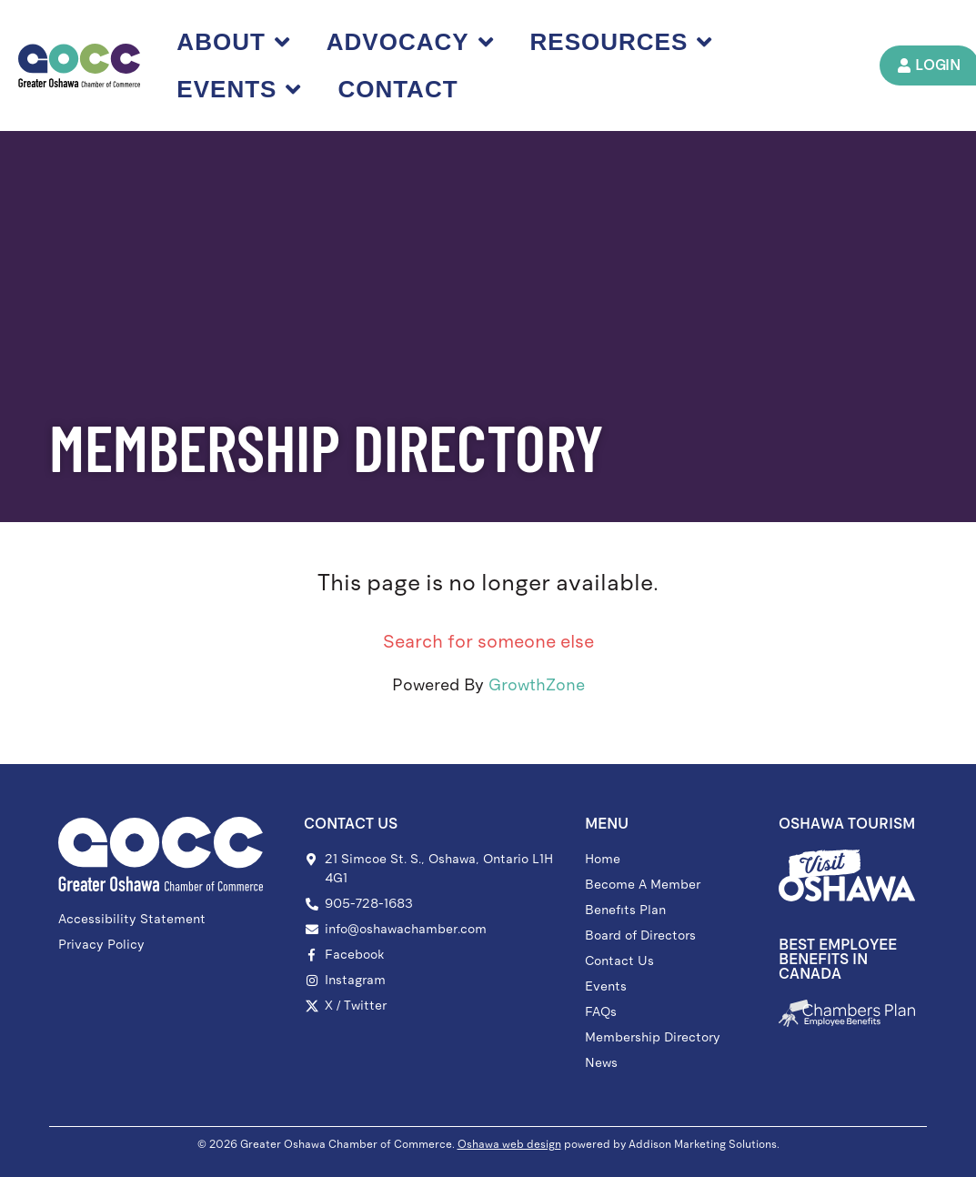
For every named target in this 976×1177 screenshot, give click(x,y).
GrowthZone (536, 685)
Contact (397, 89)
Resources (621, 42)
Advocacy (410, 42)
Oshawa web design (509, 1144)
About (232, 42)
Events (238, 89)
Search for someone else (488, 641)
